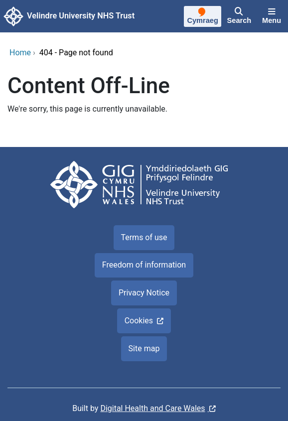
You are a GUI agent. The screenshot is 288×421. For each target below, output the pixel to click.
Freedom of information (144, 265)
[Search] (239, 16)
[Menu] (272, 16)
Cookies (139, 320)
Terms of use (144, 237)
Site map (144, 348)
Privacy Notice (144, 292)
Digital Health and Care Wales (152, 408)
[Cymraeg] (203, 17)
